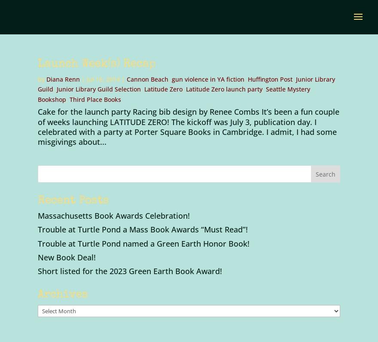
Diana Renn (63, 79)
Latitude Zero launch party (224, 89)
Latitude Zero (163, 89)
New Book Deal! (67, 257)
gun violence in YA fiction (208, 79)
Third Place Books (95, 99)
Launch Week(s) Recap (96, 64)
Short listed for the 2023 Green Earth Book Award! (130, 271)
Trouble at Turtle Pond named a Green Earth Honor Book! (144, 243)
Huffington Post (270, 79)
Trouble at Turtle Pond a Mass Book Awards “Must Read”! (143, 229)
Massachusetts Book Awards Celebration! (114, 216)
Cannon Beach (147, 79)
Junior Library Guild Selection (99, 89)
